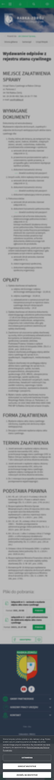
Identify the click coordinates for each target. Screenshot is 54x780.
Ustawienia (27, 757)
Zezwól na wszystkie (27, 775)
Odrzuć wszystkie (27, 766)
